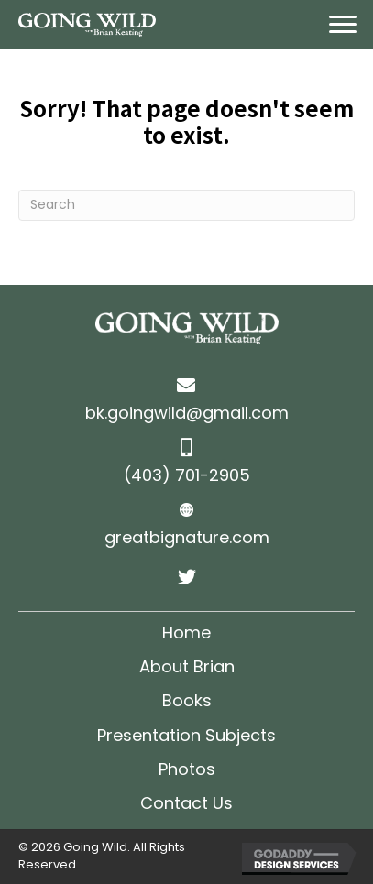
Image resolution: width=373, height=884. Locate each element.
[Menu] (343, 24)
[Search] (186, 205)
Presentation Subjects (186, 735)
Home (186, 632)
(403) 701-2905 (187, 475)
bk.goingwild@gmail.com (187, 412)
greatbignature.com (186, 537)
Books (187, 700)
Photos (187, 769)
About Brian (187, 666)
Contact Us (186, 802)
